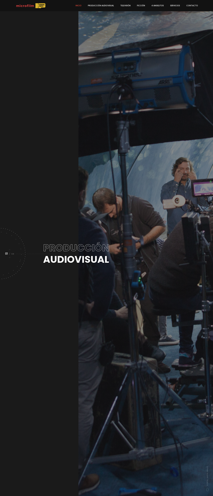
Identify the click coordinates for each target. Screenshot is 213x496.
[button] (9, 249)
